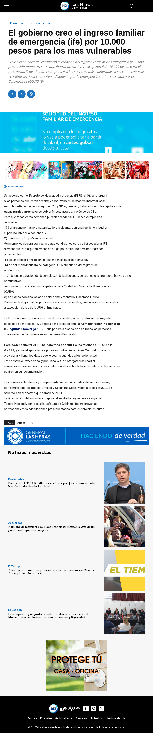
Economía (16, 23)
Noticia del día (40, 23)
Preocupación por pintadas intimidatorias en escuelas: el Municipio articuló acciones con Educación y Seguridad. (48, 615)
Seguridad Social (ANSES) (26, 329)
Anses (21, 423)
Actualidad (15, 523)
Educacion (15, 610)
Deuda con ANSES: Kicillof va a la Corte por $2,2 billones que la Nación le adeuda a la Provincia (51, 484)
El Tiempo (15, 566)
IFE (31, 423)
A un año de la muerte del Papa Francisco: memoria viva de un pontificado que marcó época (51, 528)
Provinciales (16, 479)
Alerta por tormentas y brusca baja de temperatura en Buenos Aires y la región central (51, 572)
